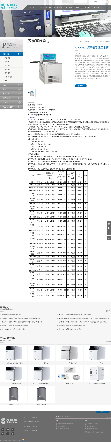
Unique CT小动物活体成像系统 (97, 374)
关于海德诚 (69, 7)
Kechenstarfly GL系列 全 (41, 354)
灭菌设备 (7, 73)
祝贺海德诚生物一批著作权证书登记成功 (13, 329)
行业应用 (41, 7)
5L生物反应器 (69, 374)
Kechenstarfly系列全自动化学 (69, 354)
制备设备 (7, 69)
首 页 (32, 7)
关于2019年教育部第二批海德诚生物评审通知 (72, 325)
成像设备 (7, 58)
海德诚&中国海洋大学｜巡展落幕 (11, 314)
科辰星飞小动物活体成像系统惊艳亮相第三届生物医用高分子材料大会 (22, 322)
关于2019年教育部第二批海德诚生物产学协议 (15, 325)
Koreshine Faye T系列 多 (97, 354)
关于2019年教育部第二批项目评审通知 (70, 329)
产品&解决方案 (50, 7)
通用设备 (7, 65)
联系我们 (87, 7)
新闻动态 (59, 7)
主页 (81, 41)
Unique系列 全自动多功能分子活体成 (13, 354)
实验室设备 (108, 41)
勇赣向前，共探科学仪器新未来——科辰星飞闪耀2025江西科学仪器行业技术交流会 (83, 322)
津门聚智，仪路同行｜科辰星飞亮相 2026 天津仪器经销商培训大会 (21, 318)
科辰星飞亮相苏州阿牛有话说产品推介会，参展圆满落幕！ (76, 314)
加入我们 (78, 7)
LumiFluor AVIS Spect (13, 395)
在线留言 (80, 86)
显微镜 (7, 61)
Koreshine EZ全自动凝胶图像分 (41, 374)
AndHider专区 (98, 41)
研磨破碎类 (8, 77)
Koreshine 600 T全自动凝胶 (13, 374)
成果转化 (96, 7)
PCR (6, 80)
